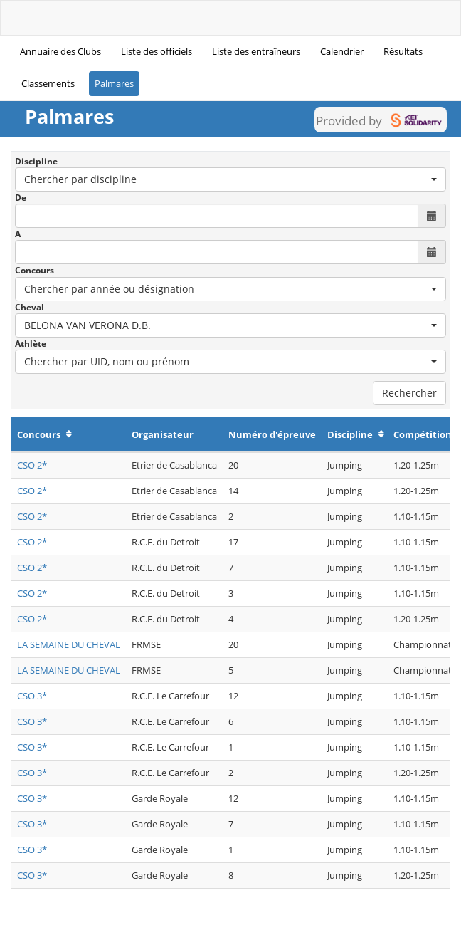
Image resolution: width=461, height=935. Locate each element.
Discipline (36, 161)
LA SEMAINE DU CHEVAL (68, 644)
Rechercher (409, 392)
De (20, 198)
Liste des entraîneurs (256, 51)
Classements (48, 83)
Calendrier (342, 51)
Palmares (114, 83)
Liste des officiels (156, 51)
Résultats (403, 51)
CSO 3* (32, 695)
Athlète (30, 344)
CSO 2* (32, 465)
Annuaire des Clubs (60, 51)
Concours (34, 270)
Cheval (29, 307)
